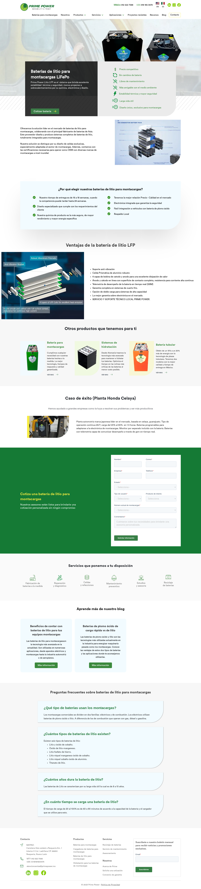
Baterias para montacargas (45, 15)
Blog (164, 15)
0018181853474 (37, 862)
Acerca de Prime (110, 866)
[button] (79, 15)
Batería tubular (165, 344)
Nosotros (65, 15)
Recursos (154, 15)
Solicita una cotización (113, 871)
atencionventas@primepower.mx (41, 866)
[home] (37, 7)
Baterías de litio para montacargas (82, 857)
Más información (46, 665)
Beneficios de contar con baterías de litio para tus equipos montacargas (46, 630)
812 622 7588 (127, 5)
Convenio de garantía (112, 875)
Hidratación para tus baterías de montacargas (86, 864)
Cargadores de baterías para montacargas (85, 850)
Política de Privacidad (110, 885)
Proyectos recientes (137, 15)
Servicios (107, 839)
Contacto (174, 15)
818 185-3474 (147, 5)
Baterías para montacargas (84, 845)
